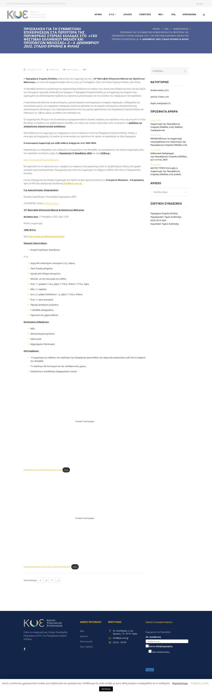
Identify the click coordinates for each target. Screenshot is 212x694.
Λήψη (66, 470)
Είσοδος (200, 3)
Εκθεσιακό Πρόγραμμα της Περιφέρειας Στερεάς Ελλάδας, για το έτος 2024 (168, 156)
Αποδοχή (106, 689)
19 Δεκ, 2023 (155, 120)
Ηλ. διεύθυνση (153, 637)
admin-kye (54, 69)
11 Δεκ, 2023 (155, 150)
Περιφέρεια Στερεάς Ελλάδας (164, 213)
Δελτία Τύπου (157, 96)
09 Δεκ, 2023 (155, 164)
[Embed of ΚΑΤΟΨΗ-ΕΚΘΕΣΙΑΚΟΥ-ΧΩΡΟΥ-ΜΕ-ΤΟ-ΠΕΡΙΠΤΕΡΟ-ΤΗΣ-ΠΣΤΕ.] (85, 518)
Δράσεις (127, 14)
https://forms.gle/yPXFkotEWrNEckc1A (41, 159)
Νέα (161, 14)
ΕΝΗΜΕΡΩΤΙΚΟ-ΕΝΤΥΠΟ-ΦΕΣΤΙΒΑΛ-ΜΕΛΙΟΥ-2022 (42, 470)
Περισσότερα (180, 683)
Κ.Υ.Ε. (112, 14)
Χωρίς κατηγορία (158, 103)
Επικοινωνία (189, 14)
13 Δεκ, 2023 (155, 135)
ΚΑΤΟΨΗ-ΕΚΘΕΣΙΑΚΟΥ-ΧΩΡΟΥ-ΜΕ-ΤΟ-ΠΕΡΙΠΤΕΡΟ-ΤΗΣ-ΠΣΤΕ (47, 567)
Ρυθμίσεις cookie (200, 683)
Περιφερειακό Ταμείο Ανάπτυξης (165, 217)
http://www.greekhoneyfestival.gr (46, 236)
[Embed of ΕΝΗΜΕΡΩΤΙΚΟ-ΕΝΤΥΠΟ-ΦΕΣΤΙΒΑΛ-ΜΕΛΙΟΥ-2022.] (85, 421)
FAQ (173, 14)
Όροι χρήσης (86, 646)
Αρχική (98, 14)
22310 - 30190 (119, 642)
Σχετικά (84, 636)
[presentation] (168, 660)
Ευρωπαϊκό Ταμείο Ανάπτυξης (164, 223)
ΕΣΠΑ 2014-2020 (158, 220)
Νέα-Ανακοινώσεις (159, 651)
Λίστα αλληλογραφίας (159, 646)
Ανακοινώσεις (180, 28)
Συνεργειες (145, 14)
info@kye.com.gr (73, 183)
